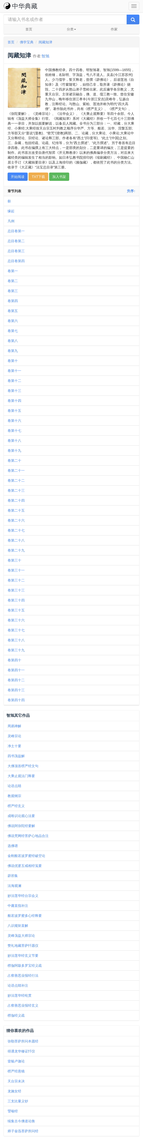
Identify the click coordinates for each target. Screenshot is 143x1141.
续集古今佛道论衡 (21, 1121)
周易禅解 (14, 726)
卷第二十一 (16, 470)
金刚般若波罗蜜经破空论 (26, 856)
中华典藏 (20, 6)
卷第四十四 (16, 700)
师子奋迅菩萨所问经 (23, 1131)
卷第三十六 (16, 620)
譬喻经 (13, 1111)
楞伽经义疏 (16, 1015)
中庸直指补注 (18, 906)
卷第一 (13, 271)
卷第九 (13, 351)
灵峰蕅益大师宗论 (21, 936)
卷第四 (13, 301)
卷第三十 (14, 560)
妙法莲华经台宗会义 (23, 896)
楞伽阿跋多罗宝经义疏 (25, 965)
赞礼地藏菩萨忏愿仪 (23, 946)
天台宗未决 (16, 1081)
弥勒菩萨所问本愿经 (23, 1041)
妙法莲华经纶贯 (20, 995)
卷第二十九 (16, 550)
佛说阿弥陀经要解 (21, 826)
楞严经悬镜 (16, 1071)
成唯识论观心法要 (21, 816)
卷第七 (13, 331)
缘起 (11, 211)
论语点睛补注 (18, 985)
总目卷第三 (16, 251)
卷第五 (13, 311)
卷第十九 (14, 450)
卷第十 (13, 361)
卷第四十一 (16, 670)
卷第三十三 (16, 590)
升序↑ (131, 191)
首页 (28, 29)
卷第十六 (14, 421)
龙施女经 (14, 1091)
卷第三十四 (16, 600)
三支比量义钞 (18, 1101)
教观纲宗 (14, 796)
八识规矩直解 (18, 926)
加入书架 (59, 177)
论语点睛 (14, 786)
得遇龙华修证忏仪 (21, 1051)
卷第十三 (14, 391)
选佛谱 (13, 846)
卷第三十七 (16, 630)
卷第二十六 (16, 520)
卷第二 (13, 281)
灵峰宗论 (14, 736)
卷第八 (13, 341)
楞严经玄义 (16, 806)
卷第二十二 (16, 480)
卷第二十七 (16, 530)
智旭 (45, 56)
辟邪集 (13, 876)
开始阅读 (17, 177)
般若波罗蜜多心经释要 (25, 916)
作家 (114, 29)
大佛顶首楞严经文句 (23, 766)
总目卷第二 (16, 241)
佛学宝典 (26, 42)
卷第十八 (14, 440)
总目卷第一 (16, 231)
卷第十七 (14, 430)
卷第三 (13, 291)
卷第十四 (14, 401)
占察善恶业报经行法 (23, 975)
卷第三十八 (16, 640)
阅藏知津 (45, 42)
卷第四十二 (16, 680)
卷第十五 (14, 411)
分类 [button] (71, 29)
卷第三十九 (16, 650)
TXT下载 (38, 177)
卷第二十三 (16, 490)
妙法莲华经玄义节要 (23, 955)
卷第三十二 (16, 580)
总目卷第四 (16, 261)
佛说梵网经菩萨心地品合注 (28, 836)
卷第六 (13, 321)
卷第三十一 (16, 570)
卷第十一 (14, 371)
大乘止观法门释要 (21, 776)
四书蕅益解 (16, 756)
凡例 (11, 221)
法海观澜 (14, 886)
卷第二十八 (16, 540)
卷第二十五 (16, 510)
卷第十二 (14, 381)
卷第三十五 (16, 610)
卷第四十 (14, 660)
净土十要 (14, 746)
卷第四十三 (16, 690)
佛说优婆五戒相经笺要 (25, 866)
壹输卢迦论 (16, 1061)
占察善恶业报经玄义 (23, 1005)
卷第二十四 (16, 500)
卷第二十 (14, 460)
